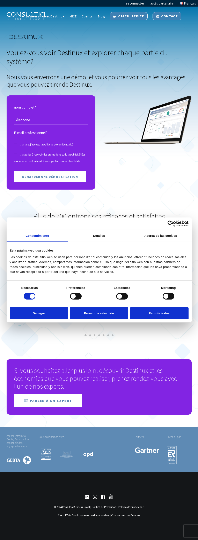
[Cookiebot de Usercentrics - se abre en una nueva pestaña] (171, 224)
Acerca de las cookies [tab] (160, 235)
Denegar (39, 313)
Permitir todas (159, 313)
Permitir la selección (99, 313)
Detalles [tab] (99, 235)
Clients (87, 16)
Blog (101, 16)
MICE (73, 16)
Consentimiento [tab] (37, 235)
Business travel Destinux (45, 16)
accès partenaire (162, 3)
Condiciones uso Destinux (125, 515)
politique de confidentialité (58, 144)
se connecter (135, 3)
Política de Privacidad (104, 507)
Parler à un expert (48, 400)
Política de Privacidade (131, 507)
